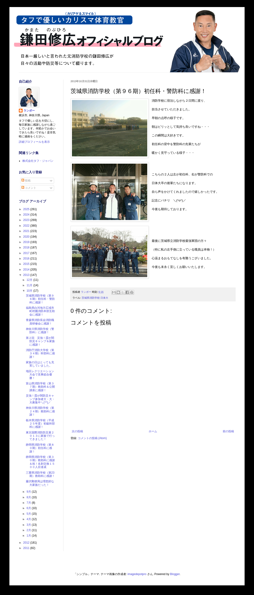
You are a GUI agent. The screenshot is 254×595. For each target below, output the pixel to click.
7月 (29, 502)
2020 (26, 236)
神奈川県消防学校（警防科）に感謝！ (40, 330)
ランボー (29, 110)
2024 (26, 214)
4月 (29, 519)
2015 (26, 264)
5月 (29, 513)
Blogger (175, 574)
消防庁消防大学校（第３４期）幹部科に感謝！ (40, 353)
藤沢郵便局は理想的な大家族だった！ (40, 483)
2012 (26, 542)
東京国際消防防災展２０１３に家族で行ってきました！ (40, 436)
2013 (26, 275)
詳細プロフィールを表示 (34, 141)
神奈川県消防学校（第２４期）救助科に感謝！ (40, 411)
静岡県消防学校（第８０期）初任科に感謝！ (40, 448)
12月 (30, 280)
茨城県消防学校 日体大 (95, 297)
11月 (30, 285)
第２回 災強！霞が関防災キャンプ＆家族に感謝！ (40, 341)
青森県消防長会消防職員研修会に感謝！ (40, 321)
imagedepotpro (136, 574)
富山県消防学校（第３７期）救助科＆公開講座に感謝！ (40, 387)
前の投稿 (228, 431)
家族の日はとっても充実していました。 (40, 364)
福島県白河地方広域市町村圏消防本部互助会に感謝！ (40, 311)
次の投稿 (77, 431)
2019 (26, 242)
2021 (26, 231)
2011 (26, 548)
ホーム (153, 431)
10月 (30, 290)
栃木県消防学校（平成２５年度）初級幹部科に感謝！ (40, 424)
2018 (26, 247)
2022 (26, 225)
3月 (29, 524)
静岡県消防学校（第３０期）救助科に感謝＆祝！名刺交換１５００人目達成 (40, 462)
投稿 (26, 180)
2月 (29, 530)
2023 (26, 220)
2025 (26, 209)
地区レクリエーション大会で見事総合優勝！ (40, 375)
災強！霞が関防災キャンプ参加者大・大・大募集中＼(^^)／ (40, 399)
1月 (29, 535)
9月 (29, 491)
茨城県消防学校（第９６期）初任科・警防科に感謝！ (40, 299)
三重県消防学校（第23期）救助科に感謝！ (40, 474)
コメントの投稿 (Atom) (92, 438)
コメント (28, 187)
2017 (26, 253)
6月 (29, 508)
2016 (26, 258)
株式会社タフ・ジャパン (37, 160)
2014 (26, 269)
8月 (29, 497)
